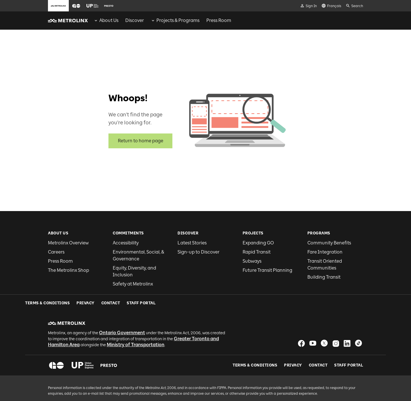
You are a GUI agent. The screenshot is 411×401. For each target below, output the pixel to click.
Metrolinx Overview (68, 243)
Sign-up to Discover (198, 252)
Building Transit (324, 277)
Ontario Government (122, 315)
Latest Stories (192, 243)
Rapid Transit (257, 252)
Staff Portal (348, 348)
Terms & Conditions (255, 348)
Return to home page (140, 140)
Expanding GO (258, 243)
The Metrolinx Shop (68, 270)
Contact (318, 348)
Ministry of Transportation (135, 327)
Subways (252, 261)
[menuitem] (106, 20)
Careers (56, 252)
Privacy (293, 348)
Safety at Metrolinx (133, 284)
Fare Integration (324, 252)
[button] (76, 6)
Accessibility (126, 243)
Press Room (60, 261)
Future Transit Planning (267, 270)
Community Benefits (329, 243)
